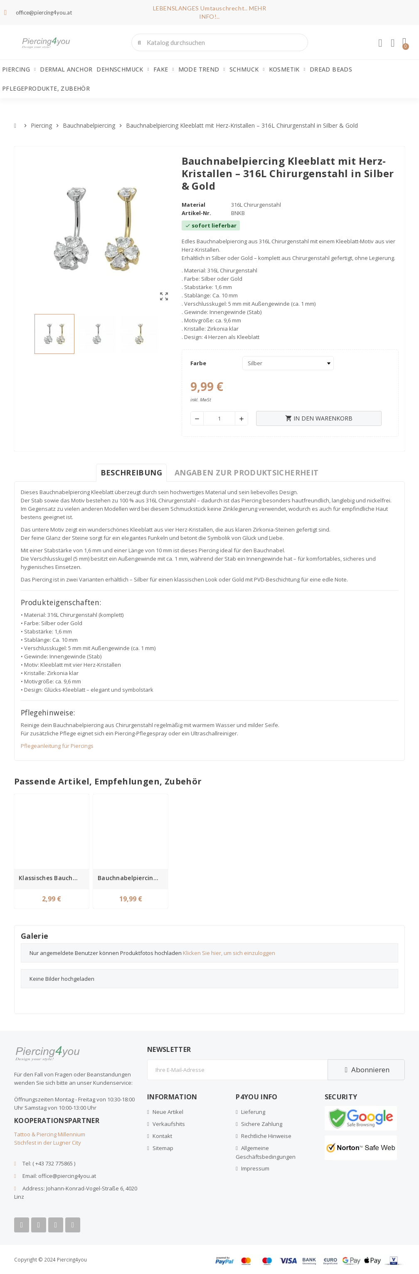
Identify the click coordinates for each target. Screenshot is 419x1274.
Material (193, 204)
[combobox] (220, 42)
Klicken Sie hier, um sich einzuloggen (229, 953)
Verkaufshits (169, 1124)
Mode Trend (201, 69)
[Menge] (219, 418)
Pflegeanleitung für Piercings (57, 746)
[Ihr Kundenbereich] (380, 43)
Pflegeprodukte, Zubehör (46, 88)
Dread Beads (331, 69)
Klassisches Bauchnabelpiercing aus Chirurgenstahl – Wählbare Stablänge (53, 878)
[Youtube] (38, 1224)
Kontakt (162, 1136)
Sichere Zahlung (261, 1124)
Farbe (198, 363)
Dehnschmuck (122, 69)
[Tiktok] (72, 1224)
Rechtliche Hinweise (266, 1136)
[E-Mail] (237, 1069)
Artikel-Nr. (196, 213)
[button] (404, 42)
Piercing (19, 69)
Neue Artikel (168, 1112)
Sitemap (163, 1148)
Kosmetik (287, 69)
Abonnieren (366, 1069)
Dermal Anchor (66, 69)
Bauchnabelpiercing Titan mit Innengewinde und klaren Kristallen (132, 878)
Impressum (255, 1168)
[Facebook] (21, 1224)
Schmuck (247, 69)
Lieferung (253, 1112)
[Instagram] (55, 1224)
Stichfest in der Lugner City (47, 1142)
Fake (163, 69)
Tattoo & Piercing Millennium (49, 1134)
